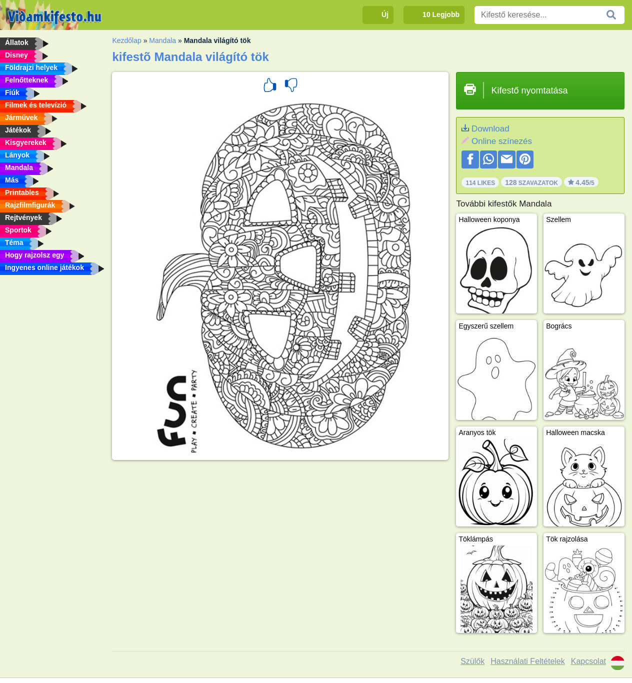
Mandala (162, 40)
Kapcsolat (588, 661)
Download (491, 129)
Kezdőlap (126, 40)
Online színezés (502, 141)
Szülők (472, 661)
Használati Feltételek (527, 661)
